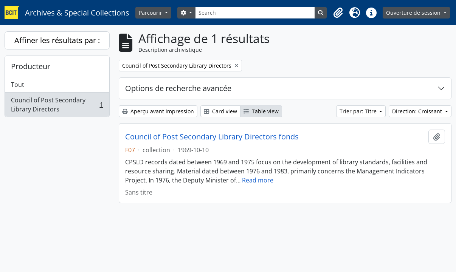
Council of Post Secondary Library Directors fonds (212, 136)
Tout (17, 84)
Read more (257, 180)
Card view (220, 111)
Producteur (30, 66)
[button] (338, 13)
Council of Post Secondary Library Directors (57, 104)
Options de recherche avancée (178, 88)
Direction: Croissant (418, 111)
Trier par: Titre (359, 111)
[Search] (255, 13)
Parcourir (151, 12)
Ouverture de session (414, 12)
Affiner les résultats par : (57, 40)
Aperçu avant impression (158, 111)
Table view (261, 111)
